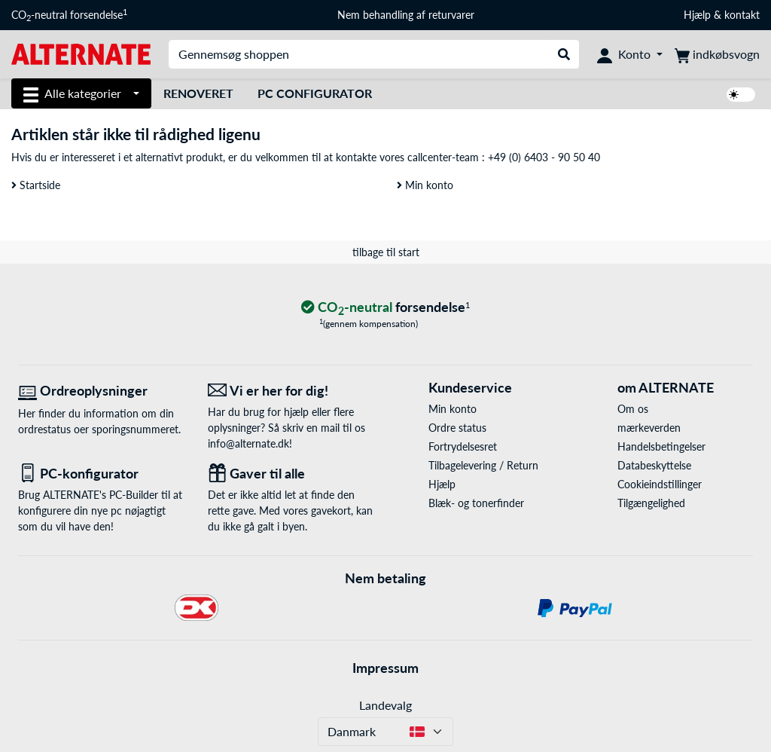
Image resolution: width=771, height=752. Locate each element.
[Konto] (630, 54)
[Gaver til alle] (291, 473)
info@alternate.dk (248, 443)
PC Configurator (315, 93)
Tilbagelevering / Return (483, 465)
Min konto (425, 185)
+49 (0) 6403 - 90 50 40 (544, 157)
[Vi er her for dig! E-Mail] (291, 391)
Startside (35, 185)
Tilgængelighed (651, 503)
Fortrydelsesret (462, 446)
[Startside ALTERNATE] (81, 53)
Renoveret (198, 93)
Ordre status (457, 427)
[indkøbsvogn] (717, 54)
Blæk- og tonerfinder (476, 503)
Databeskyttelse (654, 465)
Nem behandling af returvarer (405, 14)
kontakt (742, 14)
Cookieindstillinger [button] (659, 484)
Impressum (385, 667)
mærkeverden (649, 427)
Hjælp (697, 14)
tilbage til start (385, 252)
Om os (632, 408)
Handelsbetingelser (661, 446)
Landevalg (385, 705)
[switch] (741, 94)
